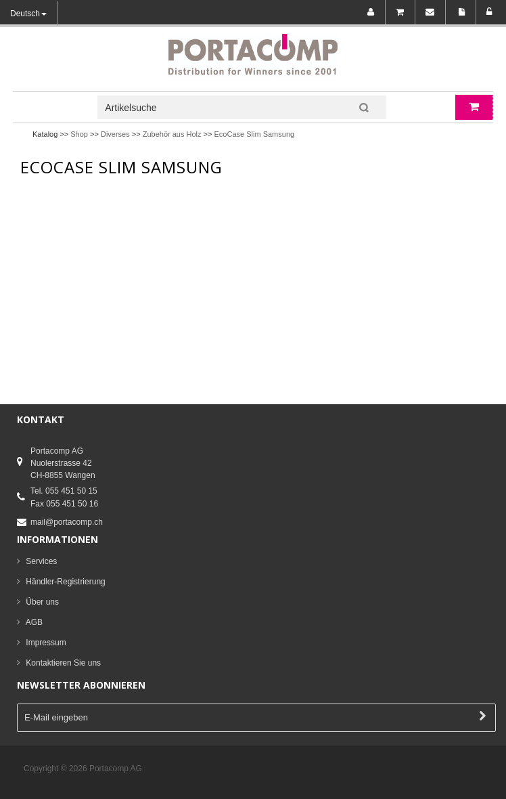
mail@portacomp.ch (66, 522)
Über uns (42, 602)
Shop (79, 134)
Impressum (46, 642)
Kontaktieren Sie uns (63, 663)
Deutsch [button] (28, 13)
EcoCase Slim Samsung (254, 134)
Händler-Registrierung (65, 581)
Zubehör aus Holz (172, 134)
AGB (34, 622)
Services (41, 561)
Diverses (115, 134)
